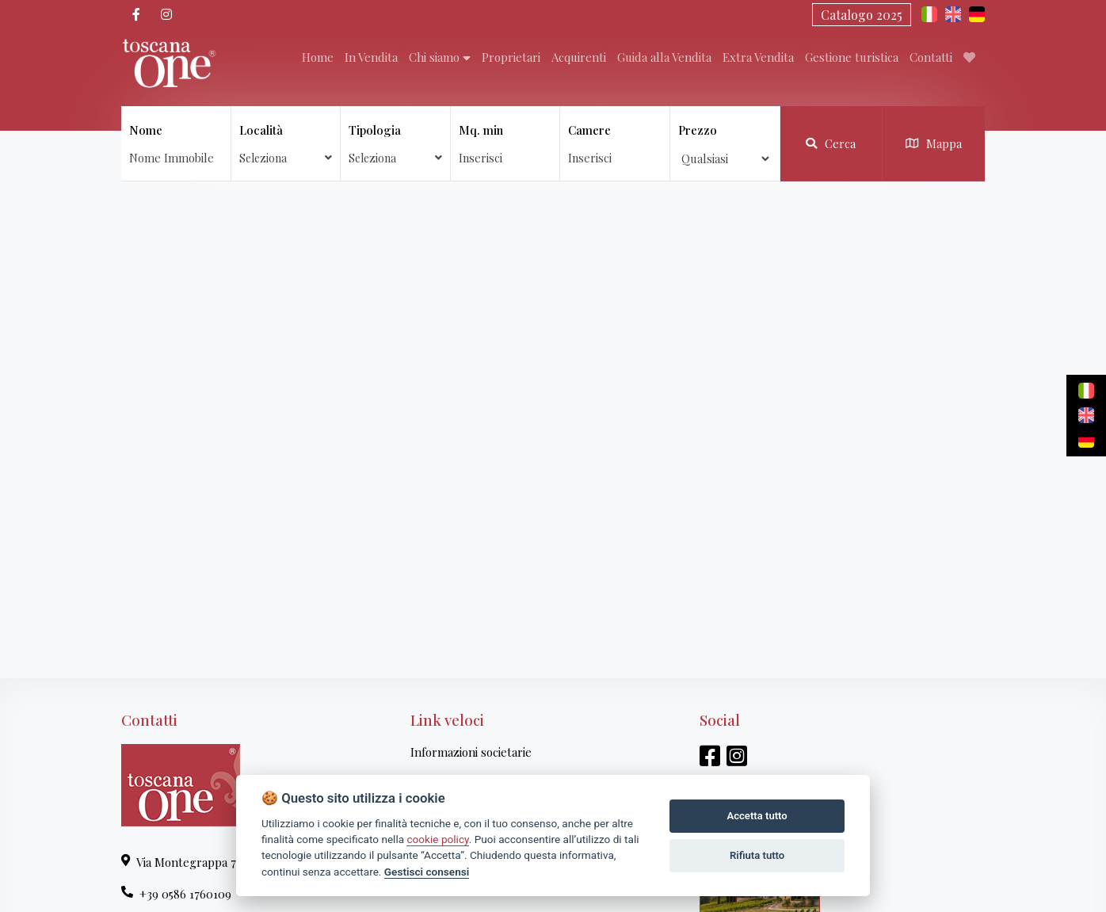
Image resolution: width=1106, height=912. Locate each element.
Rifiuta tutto (757, 855)
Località (286, 144)
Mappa (934, 143)
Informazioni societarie (471, 752)
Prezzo (697, 130)
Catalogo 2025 (861, 14)
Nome (145, 130)
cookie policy (437, 839)
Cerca (831, 143)
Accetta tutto (757, 816)
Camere (589, 130)
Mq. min (481, 130)
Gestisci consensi (426, 871)
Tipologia (395, 144)
